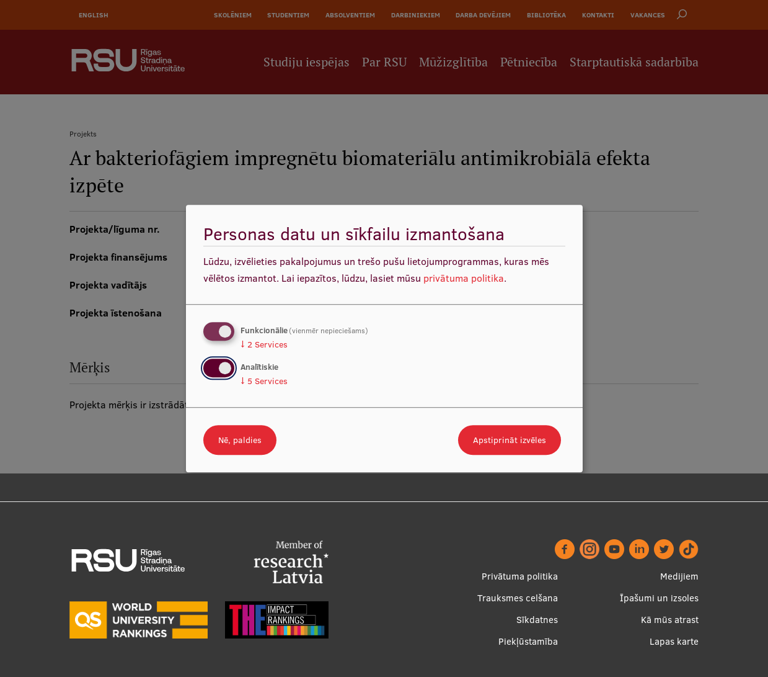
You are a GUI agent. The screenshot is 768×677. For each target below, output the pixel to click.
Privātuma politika (520, 576)
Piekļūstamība (528, 641)
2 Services (264, 344)
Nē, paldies (240, 440)
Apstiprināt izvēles (509, 440)
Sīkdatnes (537, 619)
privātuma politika (463, 278)
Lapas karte (674, 641)
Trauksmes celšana (517, 597)
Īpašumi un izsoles (659, 597)
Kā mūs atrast (670, 619)
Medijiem (679, 576)
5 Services (264, 381)
